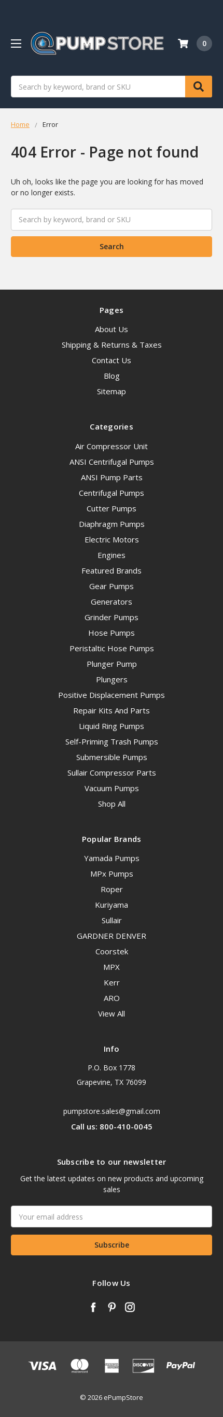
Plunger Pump (112, 664)
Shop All (112, 803)
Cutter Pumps (111, 508)
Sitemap (111, 391)
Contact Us (111, 360)
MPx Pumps (111, 873)
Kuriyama (111, 904)
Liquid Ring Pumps (111, 726)
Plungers (112, 679)
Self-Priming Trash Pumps (111, 741)
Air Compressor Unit (111, 446)
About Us (111, 329)
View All (111, 1013)
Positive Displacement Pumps (111, 695)
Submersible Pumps (111, 757)
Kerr (112, 982)
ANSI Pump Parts (112, 477)
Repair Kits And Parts (111, 710)
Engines (111, 555)
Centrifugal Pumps (111, 493)
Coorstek (111, 951)
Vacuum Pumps (112, 788)
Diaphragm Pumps (112, 524)
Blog (112, 375)
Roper (112, 889)
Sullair (112, 920)
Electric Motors (112, 539)
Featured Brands (111, 570)
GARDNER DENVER (111, 936)
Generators (111, 601)
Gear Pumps (111, 586)
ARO (112, 998)
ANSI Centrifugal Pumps (111, 461)
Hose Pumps (111, 632)
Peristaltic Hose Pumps (111, 648)
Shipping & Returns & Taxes (112, 344)
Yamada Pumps (112, 858)
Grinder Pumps (111, 617)
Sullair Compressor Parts (111, 772)
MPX (111, 967)
